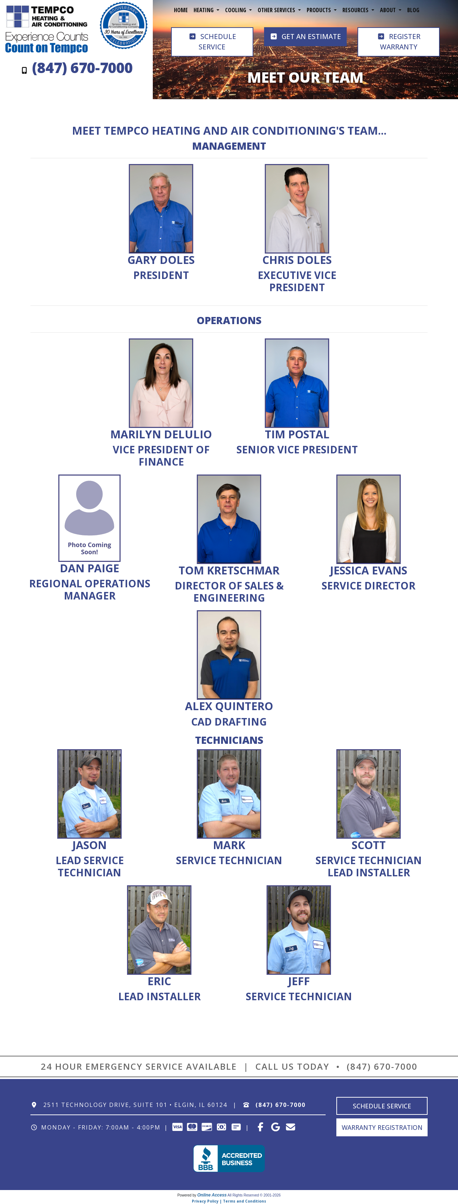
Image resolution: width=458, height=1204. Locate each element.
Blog (413, 10)
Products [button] (319, 10)
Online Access (211, 1195)
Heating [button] (204, 10)
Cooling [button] (236, 10)
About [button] (388, 10)
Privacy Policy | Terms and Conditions (229, 1201)
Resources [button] (356, 10)
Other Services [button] (277, 10)
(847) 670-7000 (382, 1066)
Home (181, 10)
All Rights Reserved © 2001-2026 (254, 1195)
